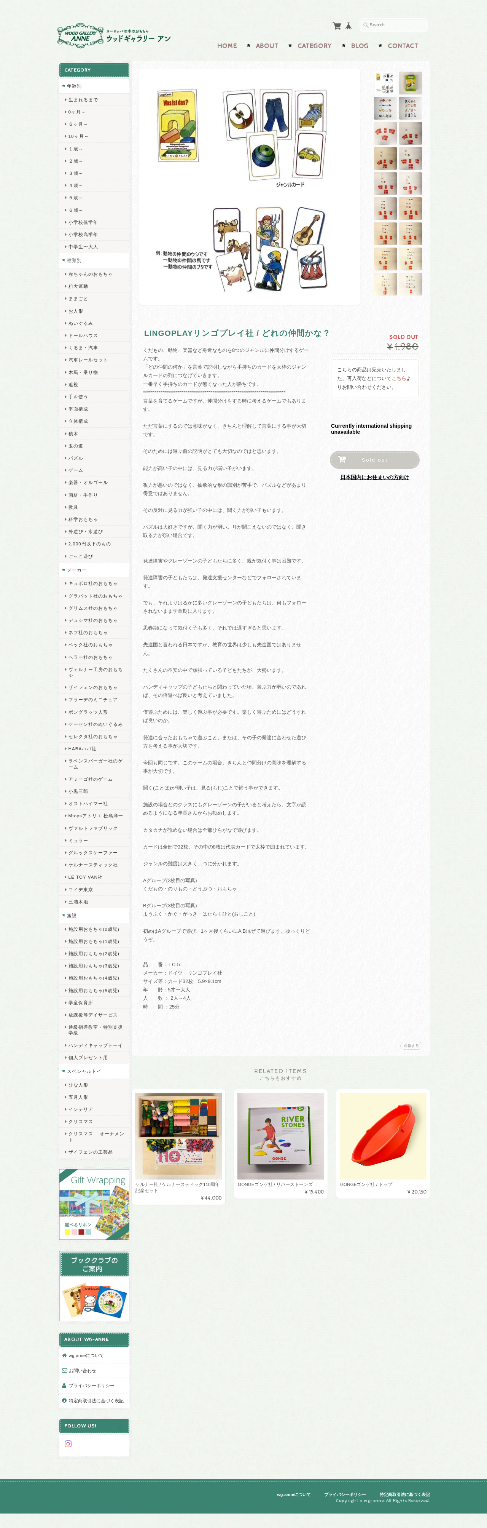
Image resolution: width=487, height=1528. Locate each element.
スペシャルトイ (84, 1092)
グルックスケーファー (93, 868)
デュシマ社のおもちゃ (93, 624)
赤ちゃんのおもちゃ (90, 272)
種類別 (74, 258)
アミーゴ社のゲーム (90, 788)
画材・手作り (83, 493)
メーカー (76, 568)
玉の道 (75, 443)
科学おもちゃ (83, 517)
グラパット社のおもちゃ (93, 596)
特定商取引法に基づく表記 (93, 1414)
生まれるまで (83, 97)
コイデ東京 (80, 904)
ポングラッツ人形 (88, 715)
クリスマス (80, 1142)
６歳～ (75, 208)
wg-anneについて (86, 1365)
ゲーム (75, 468)
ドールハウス (83, 333)
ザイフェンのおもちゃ (93, 691)
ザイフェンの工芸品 (90, 1173)
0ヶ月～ (77, 109)
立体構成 (78, 419)
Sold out (375, 458)
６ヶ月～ (78, 122)
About (267, 44)
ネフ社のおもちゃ (88, 636)
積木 (73, 431)
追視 (73, 382)
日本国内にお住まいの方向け (374, 476)
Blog (360, 44)
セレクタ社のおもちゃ (93, 745)
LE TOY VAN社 (85, 892)
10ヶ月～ (78, 134)
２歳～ (75, 159)
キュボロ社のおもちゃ (93, 581)
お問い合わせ (82, 1380)
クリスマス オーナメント (93, 1157)
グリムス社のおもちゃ (93, 611)
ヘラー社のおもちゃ (90, 661)
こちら (399, 377)
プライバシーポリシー (91, 1395)
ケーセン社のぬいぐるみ (93, 731)
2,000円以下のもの (89, 541)
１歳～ (75, 146)
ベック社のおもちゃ (90, 648)
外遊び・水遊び (85, 529)
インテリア (80, 1130)
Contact (403, 44)
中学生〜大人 (83, 244)
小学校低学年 (83, 220)
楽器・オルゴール (88, 480)
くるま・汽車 (83, 345)
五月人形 (78, 1118)
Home (227, 44)
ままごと (78, 296)
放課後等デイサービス (93, 1030)
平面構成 (78, 406)
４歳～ (75, 183)
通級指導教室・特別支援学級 (93, 1045)
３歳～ (75, 171)
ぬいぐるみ (80, 321)
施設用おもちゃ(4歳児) (93, 993)
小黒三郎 (78, 800)
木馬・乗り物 (83, 370)
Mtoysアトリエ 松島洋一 (93, 828)
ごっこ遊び (80, 554)
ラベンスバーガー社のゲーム (93, 773)
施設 (71, 931)
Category (315, 44)
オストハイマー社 (88, 813)
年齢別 (74, 84)
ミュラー (78, 855)
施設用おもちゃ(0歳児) (93, 944)
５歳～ (75, 195)
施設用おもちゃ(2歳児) (93, 969)
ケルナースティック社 (93, 880)
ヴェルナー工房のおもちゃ (93, 676)
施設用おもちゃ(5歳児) (93, 1005)
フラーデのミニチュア (93, 703)
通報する (411, 1044)
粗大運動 (78, 284)
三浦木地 (78, 916)
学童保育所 (80, 1017)
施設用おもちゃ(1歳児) (93, 956)
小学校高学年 (83, 232)
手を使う (78, 394)
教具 (73, 505)
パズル (75, 456)
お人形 (75, 309)
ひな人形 (78, 1105)
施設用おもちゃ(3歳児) (93, 981)
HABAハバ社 (82, 758)
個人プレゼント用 (88, 1078)
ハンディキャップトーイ (93, 1063)
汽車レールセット (88, 357)
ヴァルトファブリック (93, 843)
